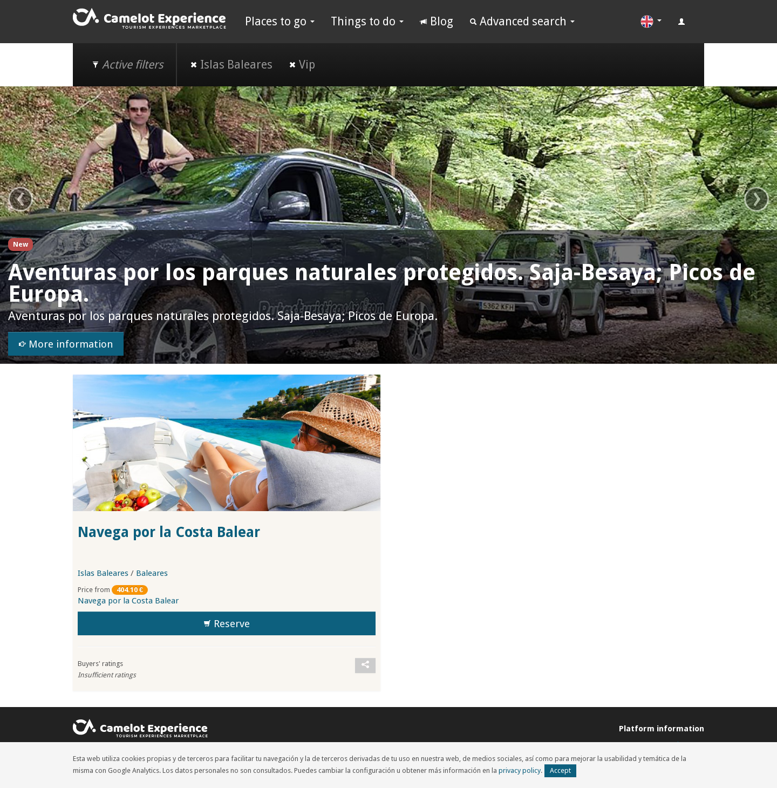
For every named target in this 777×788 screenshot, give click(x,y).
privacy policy (520, 770)
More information (65, 344)
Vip (302, 64)
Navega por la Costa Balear (169, 532)
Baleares (152, 573)
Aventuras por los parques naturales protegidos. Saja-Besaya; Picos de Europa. (381, 283)
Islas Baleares (231, 64)
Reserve (226, 624)
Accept (560, 770)
